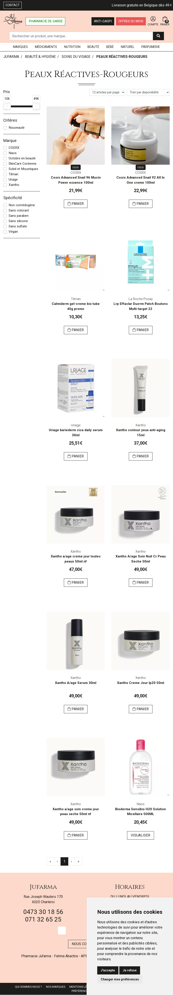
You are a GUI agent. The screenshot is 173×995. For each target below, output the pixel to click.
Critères (10, 120)
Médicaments (46, 47)
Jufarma (43, 887)
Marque (10, 140)
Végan (13, 232)
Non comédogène (22, 205)
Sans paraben (19, 216)
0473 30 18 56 (43, 912)
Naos (13, 153)
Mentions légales (82, 986)
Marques (20, 47)
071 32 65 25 (43, 919)
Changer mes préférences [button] (120, 979)
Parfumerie (150, 47)
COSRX (14, 148)
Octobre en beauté (22, 158)
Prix (6, 92)
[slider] (7, 106)
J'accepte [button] (108, 970)
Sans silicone (18, 221)
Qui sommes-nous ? (28, 986)
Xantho (14, 185)
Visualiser (140, 835)
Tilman (13, 174)
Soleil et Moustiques (23, 169)
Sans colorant (19, 210)
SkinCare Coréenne (22, 164)
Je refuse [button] (130, 970)
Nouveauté (17, 128)
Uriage (13, 179)
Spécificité (12, 198)
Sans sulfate (18, 226)
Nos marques (55, 986)
